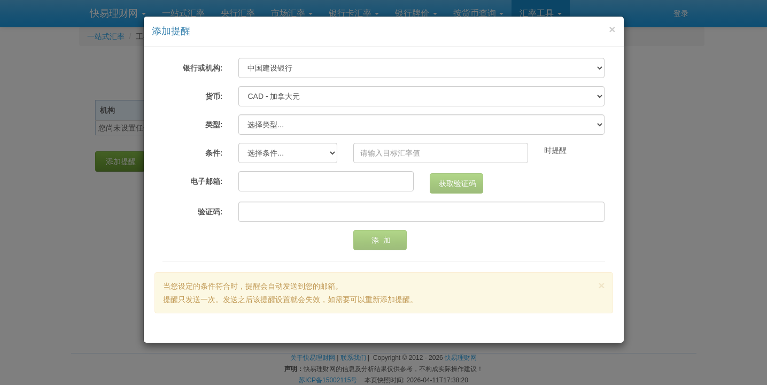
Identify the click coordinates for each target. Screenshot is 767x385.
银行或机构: (203, 68)
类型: (214, 124)
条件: (214, 153)
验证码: (210, 211)
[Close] (612, 29)
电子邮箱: (206, 181)
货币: (214, 96)
